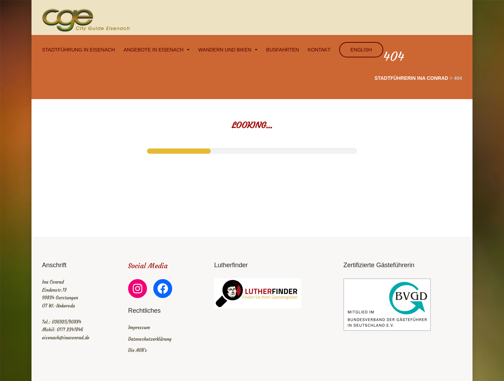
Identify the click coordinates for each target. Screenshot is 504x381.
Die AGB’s (137, 350)
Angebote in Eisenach (153, 50)
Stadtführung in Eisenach (78, 50)
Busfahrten (282, 50)
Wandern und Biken (224, 50)
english (361, 50)
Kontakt (319, 50)
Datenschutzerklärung (150, 339)
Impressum (139, 328)
